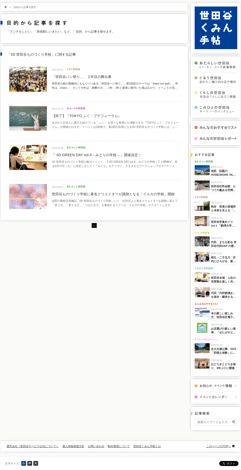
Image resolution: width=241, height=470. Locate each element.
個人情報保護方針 (73, 446)
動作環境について (119, 446)
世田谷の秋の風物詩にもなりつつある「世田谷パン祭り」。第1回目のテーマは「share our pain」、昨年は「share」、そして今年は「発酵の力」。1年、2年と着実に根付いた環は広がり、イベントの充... (115, 85)
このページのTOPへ (218, 446)
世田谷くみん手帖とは (147, 446)
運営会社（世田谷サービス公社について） (33, 446)
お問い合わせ (96, 446)
